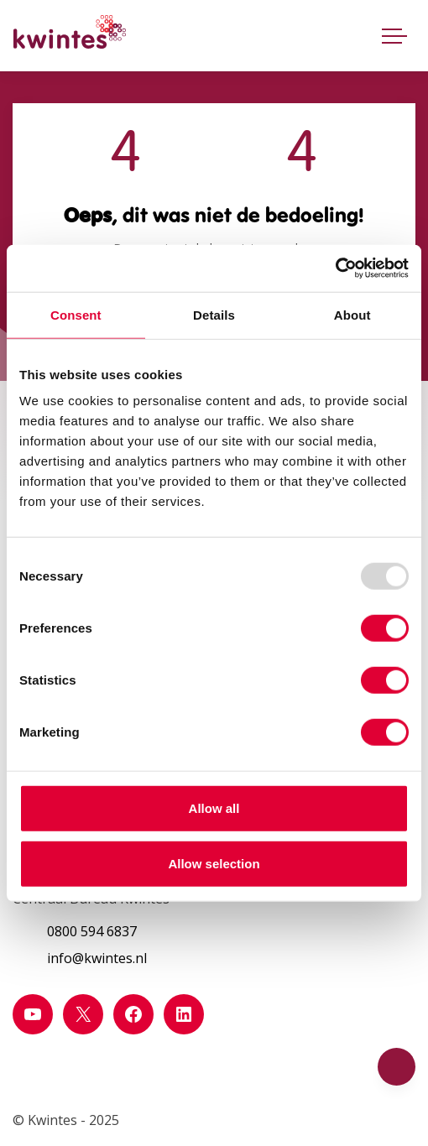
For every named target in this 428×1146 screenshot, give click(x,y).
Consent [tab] (76, 314)
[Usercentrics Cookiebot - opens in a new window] (335, 268)
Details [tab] (214, 314)
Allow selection (213, 863)
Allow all (214, 808)
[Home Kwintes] (69, 35)
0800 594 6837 (92, 931)
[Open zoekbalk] (355, 32)
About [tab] (352, 314)
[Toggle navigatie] (394, 35)
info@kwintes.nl (97, 958)
